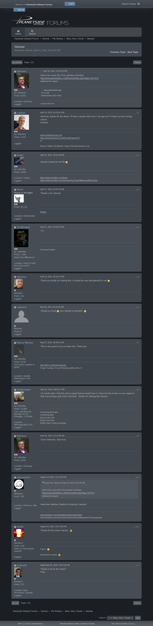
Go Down (17, 62)
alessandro (23, 477)
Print (137, 62)
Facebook (84, 624)
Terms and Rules (121, 624)
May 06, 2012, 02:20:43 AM (52, 307)
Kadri (20, 155)
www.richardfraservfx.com (51, 135)
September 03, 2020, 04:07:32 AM (55, 565)
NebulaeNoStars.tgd (51, 90)
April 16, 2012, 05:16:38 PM (52, 155)
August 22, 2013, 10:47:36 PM (53, 526)
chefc (20, 526)
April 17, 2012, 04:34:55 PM (52, 227)
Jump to (102, 618)
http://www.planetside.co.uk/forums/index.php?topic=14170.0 (69, 78)
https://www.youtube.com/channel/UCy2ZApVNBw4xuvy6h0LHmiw (69, 180)
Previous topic (118, 52)
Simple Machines (37, 624)
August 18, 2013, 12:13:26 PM (53, 477)
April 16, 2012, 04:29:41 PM (52, 112)
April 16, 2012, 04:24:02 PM (55, 71)
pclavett (22, 565)
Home (18, 32)
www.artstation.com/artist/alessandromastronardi (61, 515)
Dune (20, 189)
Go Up (15, 603)
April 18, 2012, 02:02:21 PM (52, 276)
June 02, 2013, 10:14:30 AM (52, 435)
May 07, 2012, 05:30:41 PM (52, 342)
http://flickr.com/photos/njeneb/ (53, 365)
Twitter (77, 624)
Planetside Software (66, 624)
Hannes (21, 71)
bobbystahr (24, 389)
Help (113, 624)
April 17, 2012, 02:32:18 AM (52, 189)
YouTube (92, 624)
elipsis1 (21, 276)
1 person (43, 103)
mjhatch (22, 307)
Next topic (133, 52)
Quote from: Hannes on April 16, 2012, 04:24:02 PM (65, 483)
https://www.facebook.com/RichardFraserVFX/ (60, 138)
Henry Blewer (25, 342)
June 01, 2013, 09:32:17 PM (52, 389)
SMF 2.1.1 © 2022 (24, 624)
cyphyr (21, 112)
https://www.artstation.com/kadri (54, 178)
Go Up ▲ (132, 624)
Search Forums (131, 3)
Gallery (43, 212)
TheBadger (23, 227)
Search (32, 32)
